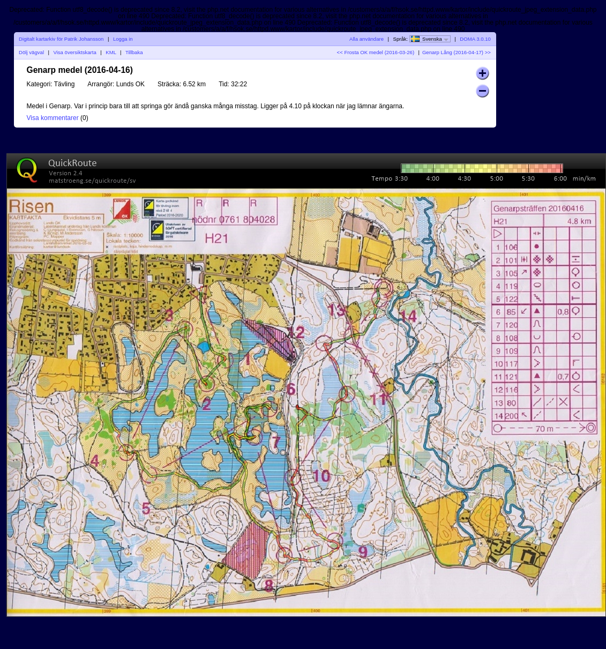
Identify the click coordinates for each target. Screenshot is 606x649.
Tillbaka (134, 52)
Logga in (123, 39)
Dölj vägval (31, 52)
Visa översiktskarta (74, 52)
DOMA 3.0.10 (475, 39)
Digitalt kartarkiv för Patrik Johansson (61, 39)
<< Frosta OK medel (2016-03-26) (376, 52)
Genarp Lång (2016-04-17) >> (456, 52)
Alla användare (366, 39)
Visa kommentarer (53, 118)
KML (111, 52)
